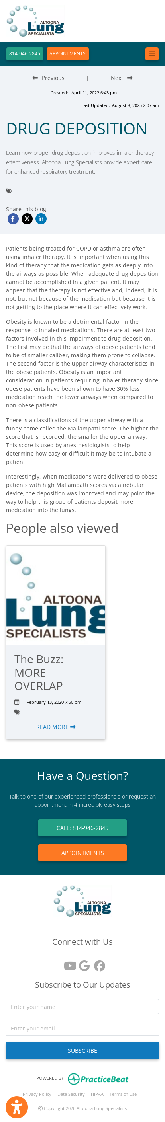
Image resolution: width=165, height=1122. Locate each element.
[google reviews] (82, 963)
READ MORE (56, 726)
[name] (82, 1006)
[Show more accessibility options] (16, 1107)
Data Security (71, 1094)
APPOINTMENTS (67, 53)
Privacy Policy (37, 1094)
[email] (82, 1028)
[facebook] (97, 963)
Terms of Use (123, 1094)
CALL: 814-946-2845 (82, 828)
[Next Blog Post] (122, 78)
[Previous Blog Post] (48, 78)
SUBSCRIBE (82, 1050)
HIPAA (97, 1094)
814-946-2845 (24, 53)
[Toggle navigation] (152, 53)
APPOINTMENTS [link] (82, 853)
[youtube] (67, 963)
